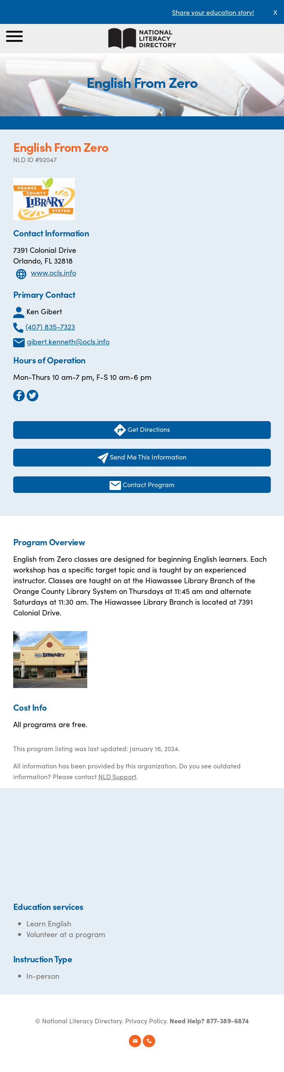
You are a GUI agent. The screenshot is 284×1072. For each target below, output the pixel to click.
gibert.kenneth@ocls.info (68, 341)
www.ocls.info (53, 272)
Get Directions (142, 430)
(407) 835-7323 (50, 326)
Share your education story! (213, 11)
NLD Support (117, 776)
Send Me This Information (142, 458)
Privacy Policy (145, 1020)
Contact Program (142, 485)
